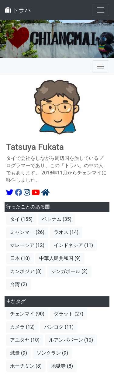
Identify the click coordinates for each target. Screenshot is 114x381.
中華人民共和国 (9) (60, 258)
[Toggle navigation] (100, 10)
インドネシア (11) (73, 245)
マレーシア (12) (27, 245)
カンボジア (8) (26, 271)
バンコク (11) (59, 327)
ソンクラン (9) (52, 353)
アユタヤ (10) (25, 340)
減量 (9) (18, 353)
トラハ (18, 10)
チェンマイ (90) (27, 314)
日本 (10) (20, 258)
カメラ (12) (22, 327)
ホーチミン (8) (26, 366)
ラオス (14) (66, 232)
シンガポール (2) (69, 271)
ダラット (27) (68, 314)
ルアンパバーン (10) (71, 340)
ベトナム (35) (56, 219)
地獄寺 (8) (62, 366)
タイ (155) (21, 219)
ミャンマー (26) (27, 232)
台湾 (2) (18, 284)
